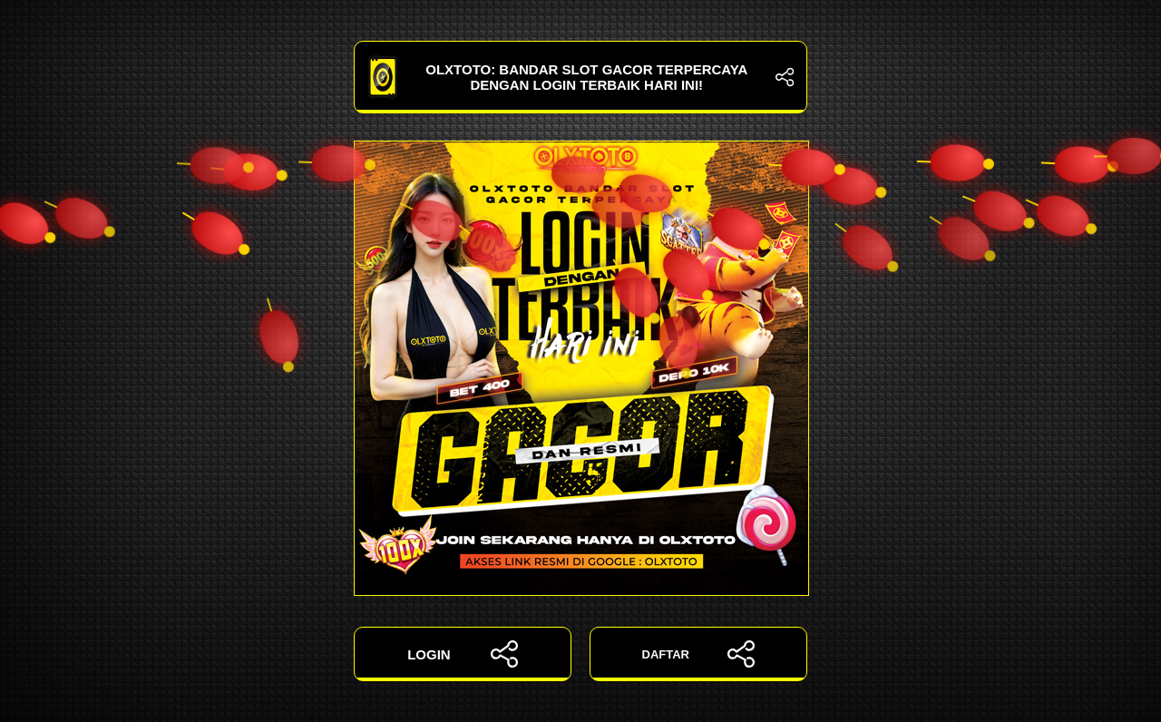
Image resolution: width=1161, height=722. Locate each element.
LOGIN (462, 654)
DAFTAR (699, 654)
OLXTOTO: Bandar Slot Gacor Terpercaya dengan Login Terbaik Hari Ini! (580, 77)
